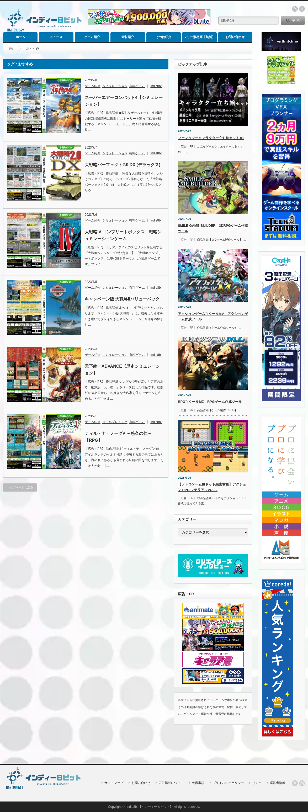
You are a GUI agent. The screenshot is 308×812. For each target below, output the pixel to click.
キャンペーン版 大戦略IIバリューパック (122, 299)
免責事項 (198, 783)
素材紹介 (127, 37)
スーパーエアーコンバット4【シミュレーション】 (124, 101)
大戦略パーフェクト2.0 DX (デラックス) (122, 164)
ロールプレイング (115, 422)
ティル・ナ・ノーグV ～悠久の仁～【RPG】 (118, 436)
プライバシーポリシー (228, 783)
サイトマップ (113, 783)
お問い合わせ (235, 37)
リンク (257, 783)
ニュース (56, 37)
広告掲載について (171, 783)
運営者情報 (277, 783)
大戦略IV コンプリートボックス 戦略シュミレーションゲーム (123, 235)
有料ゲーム (137, 86)
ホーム (20, 37)
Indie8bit (156, 86)
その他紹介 (163, 37)
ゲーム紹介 (92, 37)
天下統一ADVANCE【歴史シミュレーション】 (122, 369)
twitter (302, 9)
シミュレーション (115, 86)
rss (295, 9)
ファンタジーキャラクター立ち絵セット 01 (211, 138)
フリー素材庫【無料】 (199, 37)
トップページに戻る (20, 487)
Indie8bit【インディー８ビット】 (149, 807)
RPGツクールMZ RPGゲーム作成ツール (210, 402)
